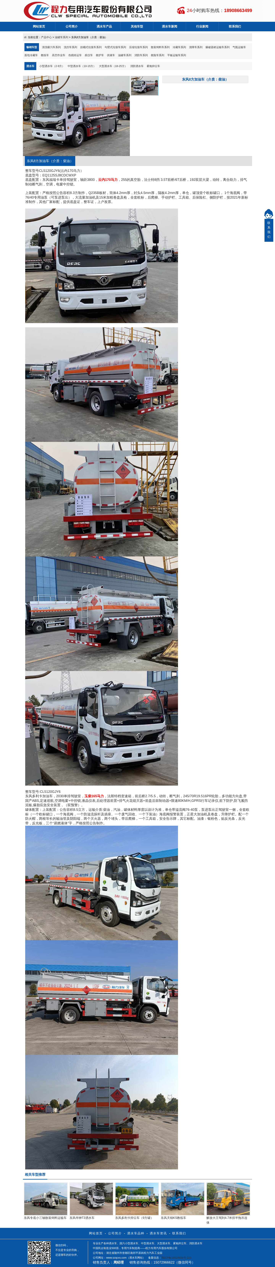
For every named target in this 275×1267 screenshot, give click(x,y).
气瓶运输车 (239, 47)
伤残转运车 (75, 55)
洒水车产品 (104, 26)
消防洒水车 (137, 66)
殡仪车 (89, 55)
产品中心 (46, 37)
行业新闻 (202, 26)
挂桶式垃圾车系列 (91, 47)
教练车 (45, 55)
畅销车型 (31, 47)
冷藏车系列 (179, 47)
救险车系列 (157, 55)
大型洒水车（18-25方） (113, 66)
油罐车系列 (61, 37)
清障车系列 (195, 47)
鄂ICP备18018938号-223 (176, 1257)
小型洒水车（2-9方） (52, 66)
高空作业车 (58, 55)
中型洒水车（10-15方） (82, 66)
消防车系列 (141, 55)
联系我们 (235, 26)
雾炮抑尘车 (153, 66)
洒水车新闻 (169, 26)
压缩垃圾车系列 (138, 47)
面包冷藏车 (31, 55)
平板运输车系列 (176, 55)
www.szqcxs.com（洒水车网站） (125, 1257)
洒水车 (30, 66)
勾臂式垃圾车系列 (115, 47)
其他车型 (137, 26)
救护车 (100, 55)
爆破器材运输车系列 (217, 47)
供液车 (111, 55)
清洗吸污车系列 (51, 47)
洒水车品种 (135, 1233)
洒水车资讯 (158, 1233)
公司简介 (72, 26)
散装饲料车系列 (160, 47)
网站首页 (39, 26)
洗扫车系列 (70, 47)
